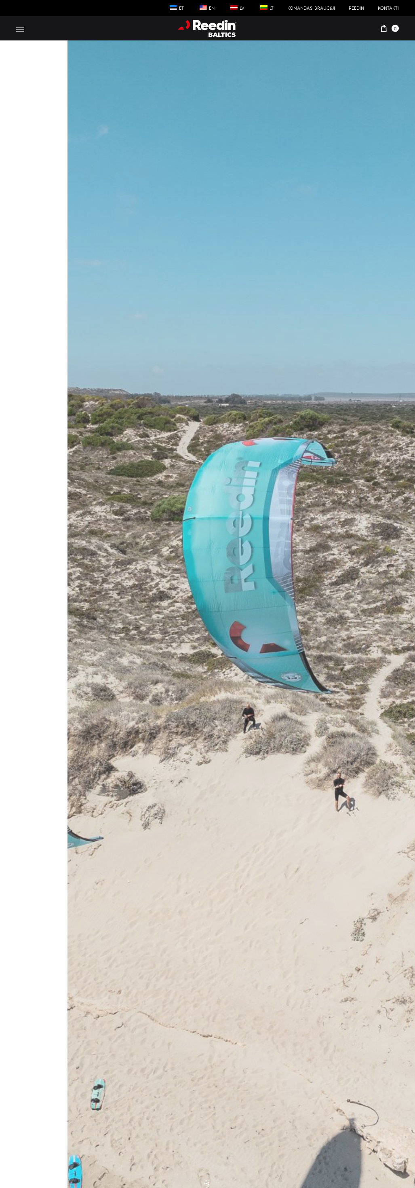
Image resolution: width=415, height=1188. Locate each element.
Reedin (356, 8)
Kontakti (388, 8)
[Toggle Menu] (20, 29)
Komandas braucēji (311, 8)
